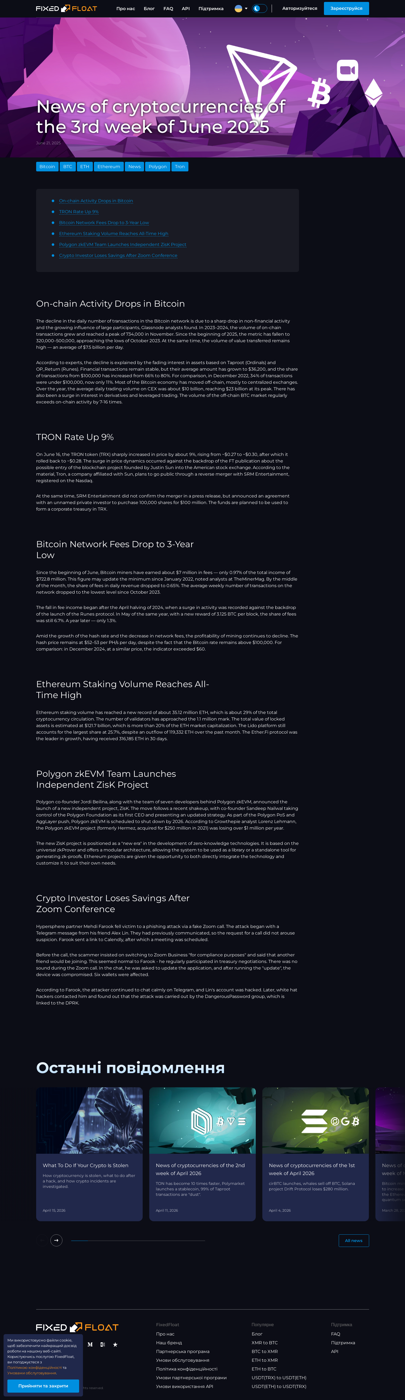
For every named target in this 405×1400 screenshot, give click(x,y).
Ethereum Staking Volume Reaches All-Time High (113, 233)
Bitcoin (47, 166)
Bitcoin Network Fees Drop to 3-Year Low (104, 222)
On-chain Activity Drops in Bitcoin (96, 200)
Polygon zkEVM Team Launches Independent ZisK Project (122, 244)
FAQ (168, 8)
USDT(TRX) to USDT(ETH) (279, 1378)
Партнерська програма (182, 1351)
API (186, 8)
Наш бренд (169, 1343)
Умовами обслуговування (38, 1370)
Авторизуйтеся (299, 8)
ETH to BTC (264, 1369)
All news (352, 1241)
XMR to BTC (265, 1343)
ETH (84, 166)
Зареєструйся (347, 8)
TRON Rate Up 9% (79, 211)
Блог (149, 8)
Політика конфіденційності (186, 1369)
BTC (67, 166)
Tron (180, 166)
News (134, 166)
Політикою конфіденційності (41, 1363)
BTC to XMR (265, 1351)
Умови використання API (184, 1386)
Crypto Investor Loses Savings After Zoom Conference (118, 255)
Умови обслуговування (182, 1360)
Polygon (158, 166)
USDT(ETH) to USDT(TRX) (279, 1386)
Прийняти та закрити (52, 1384)
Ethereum (108, 166)
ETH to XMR (265, 1360)
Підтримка (211, 8)
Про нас (125, 8)
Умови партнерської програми (191, 1378)
